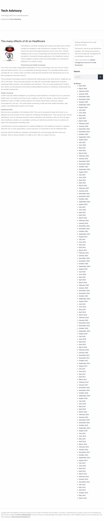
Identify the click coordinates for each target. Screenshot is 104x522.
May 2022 (82, 212)
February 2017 (84, 382)
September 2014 (84, 457)
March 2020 (83, 282)
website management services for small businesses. (85, 62)
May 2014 (82, 468)
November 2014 (84, 452)
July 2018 (82, 336)
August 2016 (83, 398)
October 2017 (83, 360)
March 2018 (83, 347)
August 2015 (83, 431)
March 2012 (83, 498)
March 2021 (83, 250)
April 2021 (82, 247)
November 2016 (84, 390)
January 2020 (83, 288)
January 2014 (83, 479)
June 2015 (82, 436)
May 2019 (82, 309)
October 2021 (83, 231)
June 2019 (82, 307)
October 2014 (83, 455)
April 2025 (82, 118)
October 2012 (83, 493)
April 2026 (82, 86)
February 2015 (84, 447)
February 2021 (84, 253)
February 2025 (84, 123)
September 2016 (84, 396)
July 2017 (82, 369)
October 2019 (83, 296)
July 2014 (82, 463)
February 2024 (84, 156)
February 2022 (84, 220)
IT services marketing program (23, 514)
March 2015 (83, 444)
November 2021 (84, 228)
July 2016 (82, 401)
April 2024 (82, 150)
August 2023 (83, 172)
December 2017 (84, 355)
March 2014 (83, 474)
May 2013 (82, 487)
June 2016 (82, 404)
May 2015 (82, 439)
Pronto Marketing (15, 19)
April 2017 (82, 377)
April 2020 (82, 280)
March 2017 (83, 379)
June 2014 (82, 466)
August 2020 (83, 269)
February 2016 (84, 414)
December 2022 (84, 193)
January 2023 (83, 191)
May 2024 (82, 148)
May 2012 (82, 495)
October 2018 (83, 328)
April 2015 (82, 441)
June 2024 (82, 145)
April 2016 (82, 409)
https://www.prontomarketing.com (21, 517)
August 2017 (83, 366)
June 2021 (82, 242)
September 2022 (84, 202)
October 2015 (83, 425)
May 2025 (82, 115)
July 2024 (82, 142)
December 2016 (84, 387)
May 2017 (82, 374)
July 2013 (82, 484)
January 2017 (83, 385)
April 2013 (82, 490)
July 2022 (82, 207)
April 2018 (82, 344)
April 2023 (82, 183)
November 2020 (84, 261)
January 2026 (83, 94)
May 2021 (82, 245)
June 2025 (82, 113)
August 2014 (83, 460)
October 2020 (83, 263)
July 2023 (82, 175)
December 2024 (84, 129)
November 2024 (84, 131)
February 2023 (84, 188)
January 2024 (83, 158)
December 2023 (84, 161)
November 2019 (84, 293)
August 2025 (83, 107)
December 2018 (84, 323)
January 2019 (83, 320)
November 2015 (84, 422)
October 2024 (83, 134)
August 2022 (83, 204)
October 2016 (83, 393)
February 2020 (84, 285)
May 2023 (82, 180)
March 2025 (83, 121)
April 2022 (82, 215)
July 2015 (82, 433)
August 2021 (83, 237)
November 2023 (84, 164)
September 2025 (84, 105)
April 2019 (82, 312)
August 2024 (83, 140)
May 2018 (82, 342)
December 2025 (84, 96)
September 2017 (84, 363)
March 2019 (83, 315)
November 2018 (84, 325)
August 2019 (83, 301)
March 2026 (83, 88)
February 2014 (84, 476)
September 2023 (84, 169)
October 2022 (83, 199)
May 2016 (82, 406)
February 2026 (84, 91)
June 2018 (82, 339)
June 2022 (82, 210)
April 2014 (82, 471)
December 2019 (84, 290)
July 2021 (82, 239)
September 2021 (84, 234)
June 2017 (82, 371)
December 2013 (84, 482)
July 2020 (82, 272)
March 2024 (83, 153)
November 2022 (84, 196)
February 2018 (84, 350)
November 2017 (84, 358)
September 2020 (84, 266)
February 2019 (84, 317)
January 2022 (83, 223)
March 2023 (83, 185)
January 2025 (83, 126)
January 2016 (83, 417)
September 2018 (84, 331)
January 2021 (83, 255)
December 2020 (84, 258)
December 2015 (84, 420)
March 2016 (83, 412)
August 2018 (83, 334)
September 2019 (84, 299)
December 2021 (84, 226)
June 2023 (82, 177)
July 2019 (82, 304)
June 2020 (82, 274)
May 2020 (82, 277)
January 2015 (83, 449)
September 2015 (84, 428)
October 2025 (83, 102)
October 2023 (83, 166)
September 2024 (84, 137)
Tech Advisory (11, 10)
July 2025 (82, 110)
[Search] (100, 77)
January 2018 (83, 352)
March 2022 (83, 218)
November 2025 (84, 99)
